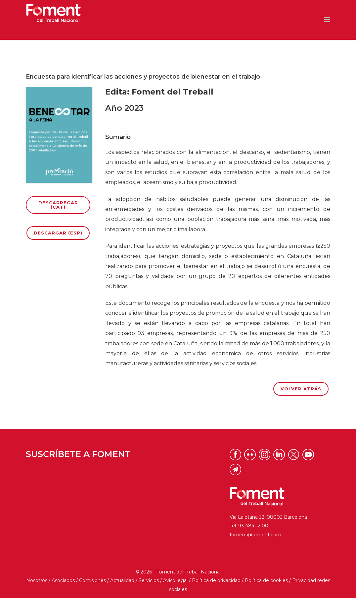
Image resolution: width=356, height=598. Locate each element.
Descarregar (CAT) (58, 205)
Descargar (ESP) (58, 232)
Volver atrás (301, 388)
